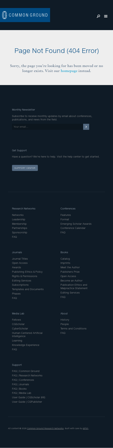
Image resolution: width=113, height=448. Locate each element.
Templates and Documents (28, 289)
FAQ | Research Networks (27, 375)
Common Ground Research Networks (45, 428)
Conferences (68, 208)
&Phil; (86, 428)
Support (17, 364)
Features (66, 214)
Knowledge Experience (25, 344)
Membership (19, 223)
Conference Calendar (73, 228)
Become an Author (72, 280)
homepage (69, 71)
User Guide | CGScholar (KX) (28, 397)
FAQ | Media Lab (21, 392)
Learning (17, 340)
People (65, 324)
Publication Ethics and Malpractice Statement (74, 286)
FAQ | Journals (20, 384)
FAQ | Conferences (23, 379)
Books (64, 252)
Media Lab (18, 313)
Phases (16, 293)
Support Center (24, 168)
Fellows (16, 319)
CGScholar (18, 324)
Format (65, 219)
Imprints (65, 262)
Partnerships (19, 228)
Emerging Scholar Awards (76, 223)
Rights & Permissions (24, 276)
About (64, 313)
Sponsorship (19, 232)
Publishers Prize (70, 271)
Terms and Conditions (74, 328)
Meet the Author (70, 267)
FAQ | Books (19, 388)
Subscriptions (20, 284)
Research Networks (23, 208)
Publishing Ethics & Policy (27, 271)
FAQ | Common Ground (25, 371)
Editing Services (21, 280)
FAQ (14, 236)
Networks (18, 214)
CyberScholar (20, 328)
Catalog (65, 258)
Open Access (20, 262)
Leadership (18, 219)
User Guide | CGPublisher (27, 401)
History (65, 319)
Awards (16, 267)
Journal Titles (20, 258)
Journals (17, 252)
